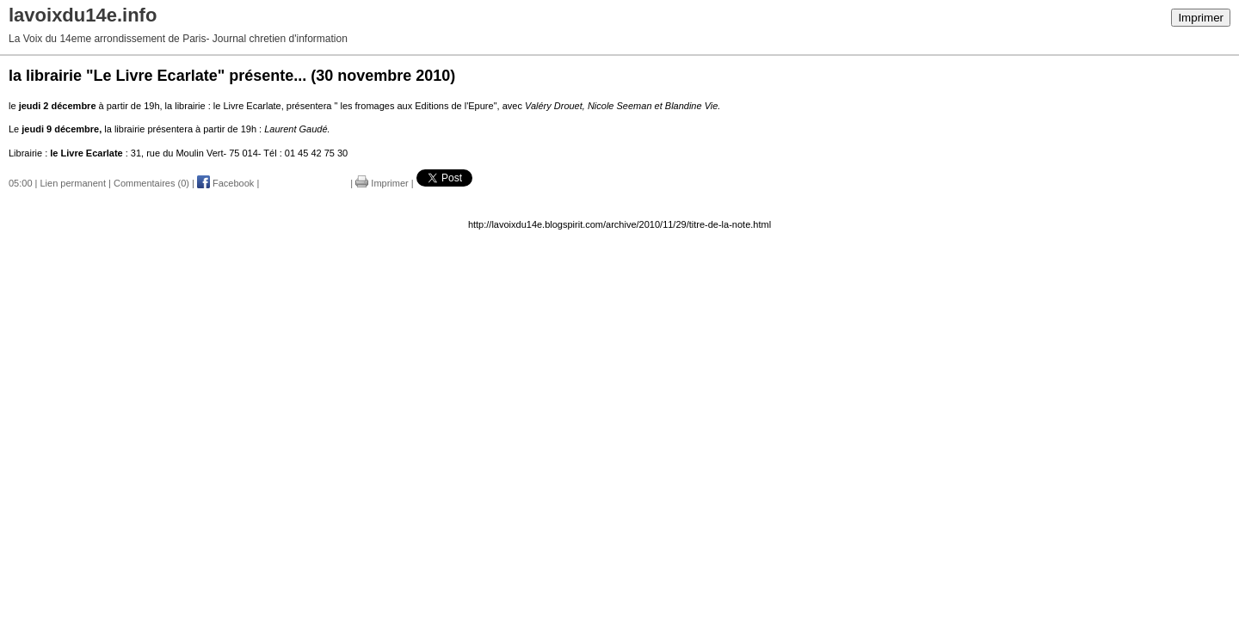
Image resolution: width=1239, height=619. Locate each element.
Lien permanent (73, 183)
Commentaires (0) (151, 183)
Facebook (225, 183)
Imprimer (1201, 17)
